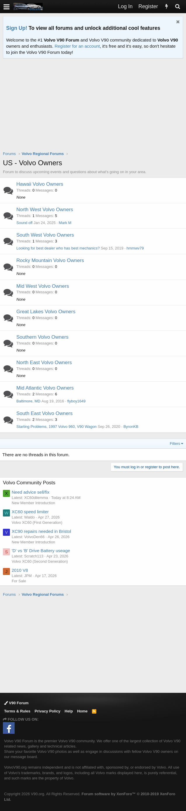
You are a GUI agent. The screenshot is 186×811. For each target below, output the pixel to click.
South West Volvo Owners (45, 235)
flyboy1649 (76, 401)
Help (69, 711)
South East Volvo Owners (44, 413)
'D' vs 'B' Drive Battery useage (41, 550)
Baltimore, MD (28, 401)
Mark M (65, 223)
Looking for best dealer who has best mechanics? (58, 248)
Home (82, 711)
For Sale (19, 581)
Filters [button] (175, 443)
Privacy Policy (47, 711)
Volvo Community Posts (29, 482)
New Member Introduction (33, 503)
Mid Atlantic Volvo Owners (45, 388)
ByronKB (131, 426)
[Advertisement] (94, 108)
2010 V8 (20, 570)
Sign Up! (16, 28)
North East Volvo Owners (44, 362)
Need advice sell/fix (30, 492)
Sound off (24, 223)
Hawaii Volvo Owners (39, 184)
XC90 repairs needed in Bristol (41, 531)
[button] (6, 7)
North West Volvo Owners (44, 209)
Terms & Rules (17, 711)
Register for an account (77, 46)
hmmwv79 (135, 248)
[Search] (177, 7)
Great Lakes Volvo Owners (45, 311)
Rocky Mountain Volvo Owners (50, 260)
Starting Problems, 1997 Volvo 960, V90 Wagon (56, 426)
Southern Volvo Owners (42, 337)
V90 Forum (16, 703)
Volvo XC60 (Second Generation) (40, 561)
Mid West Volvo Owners (42, 286)
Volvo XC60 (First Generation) (37, 522)
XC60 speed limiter (30, 511)
